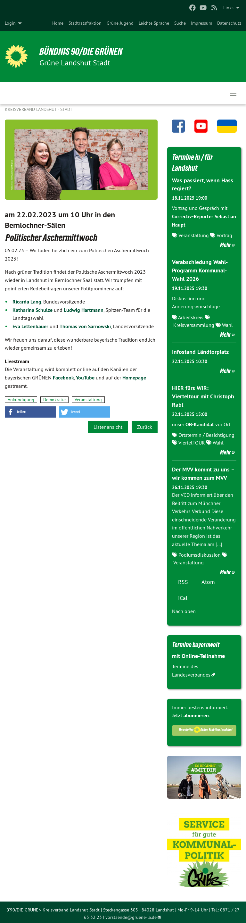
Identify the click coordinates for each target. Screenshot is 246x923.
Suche (180, 23)
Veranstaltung (88, 400)
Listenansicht (108, 427)
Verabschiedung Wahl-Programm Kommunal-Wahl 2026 (200, 269)
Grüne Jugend (120, 23)
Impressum (201, 23)
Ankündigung (21, 400)
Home (57, 23)
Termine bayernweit (197, 642)
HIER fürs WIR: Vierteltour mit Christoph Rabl (203, 394)
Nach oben (184, 608)
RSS (183, 579)
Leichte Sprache (154, 23)
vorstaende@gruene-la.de (131, 915)
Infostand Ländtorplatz (200, 350)
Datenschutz (229, 23)
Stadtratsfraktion (85, 23)
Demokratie (54, 400)
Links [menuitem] (228, 8)
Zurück (144, 427)
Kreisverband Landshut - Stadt (38, 109)
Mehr (225, 244)
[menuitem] (57, 23)
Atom (208, 579)
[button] (30, 412)
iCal (182, 595)
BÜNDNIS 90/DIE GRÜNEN (84, 51)
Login (10, 23)
